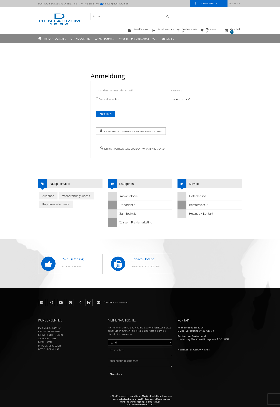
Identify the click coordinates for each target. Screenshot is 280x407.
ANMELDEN (207, 3)
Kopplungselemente (55, 204)
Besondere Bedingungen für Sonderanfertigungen (145, 400)
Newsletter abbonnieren (194, 349)
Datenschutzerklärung (124, 398)
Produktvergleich (49, 345)
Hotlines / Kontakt (195, 213)
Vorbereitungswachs (76, 196)
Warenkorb (235, 31)
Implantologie (55, 38)
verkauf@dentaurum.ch (116, 3)
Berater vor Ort (193, 205)
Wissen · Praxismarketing (138, 38)
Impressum (154, 401)
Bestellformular (48, 349)
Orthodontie (81, 38)
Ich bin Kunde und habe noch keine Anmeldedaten (131, 131)
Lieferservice (192, 196)
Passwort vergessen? (179, 99)
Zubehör (48, 196)
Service (167, 38)
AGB (140, 398)
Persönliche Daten (49, 327)
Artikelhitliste (47, 338)
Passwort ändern (49, 331)
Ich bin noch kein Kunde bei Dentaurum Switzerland (132, 148)
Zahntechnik (105, 38)
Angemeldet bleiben (109, 99)
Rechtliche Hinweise (161, 396)
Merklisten (45, 342)
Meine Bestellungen (50, 335)
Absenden (116, 374)
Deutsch (234, 3)
